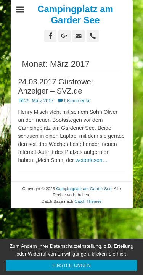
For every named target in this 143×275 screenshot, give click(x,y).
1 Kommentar (77, 101)
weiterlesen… (92, 160)
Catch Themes (87, 201)
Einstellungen (71, 265)
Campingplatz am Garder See (75, 14)
